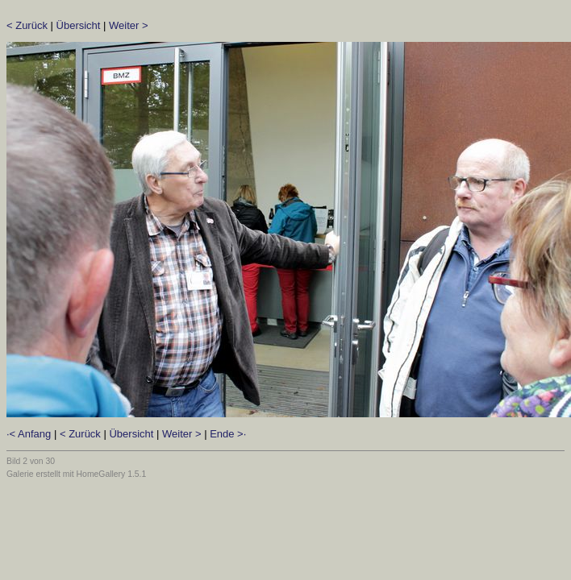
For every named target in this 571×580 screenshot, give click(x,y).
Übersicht (78, 25)
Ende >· (228, 434)
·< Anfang (28, 434)
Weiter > (128, 25)
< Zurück (27, 25)
